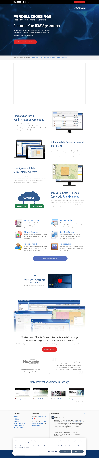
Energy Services (19, 425)
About (16, 416)
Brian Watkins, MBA (77, 422)
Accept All (65, 451)
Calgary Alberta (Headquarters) (40, 423)
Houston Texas (36, 425)
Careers (16, 420)
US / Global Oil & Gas (46, 57)
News (15, 418)
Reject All (77, 451)
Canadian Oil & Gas (35, 57)
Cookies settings (52, 451)
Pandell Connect (70, 196)
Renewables (64, 57)
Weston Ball (66, 422)
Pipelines (54, 57)
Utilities (58, 57)
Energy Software (19, 424)
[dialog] (49, 447)
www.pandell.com (42, 416)
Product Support (19, 427)
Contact (16, 422)
